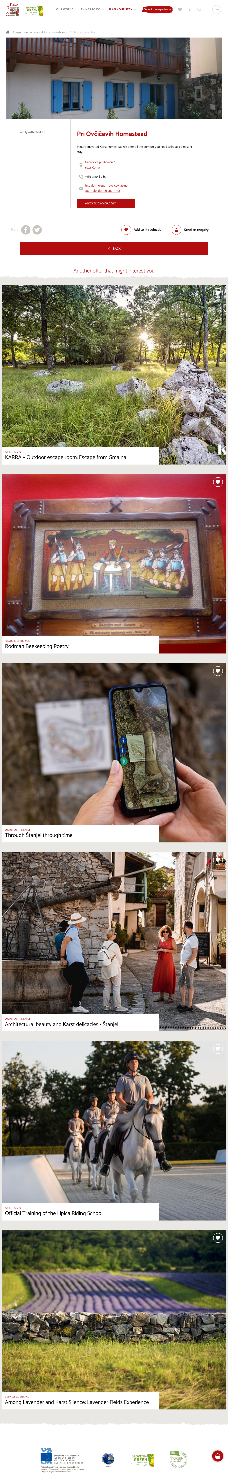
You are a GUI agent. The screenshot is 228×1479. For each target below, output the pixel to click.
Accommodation (39, 32)
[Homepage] (13, 10)
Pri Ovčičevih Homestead (82, 32)
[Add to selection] (142, 230)
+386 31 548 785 (95, 176)
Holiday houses (59, 32)
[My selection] (179, 10)
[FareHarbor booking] (218, 1456)
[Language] (215, 10)
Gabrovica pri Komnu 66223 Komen (100, 165)
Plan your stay (20, 32)
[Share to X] (37, 230)
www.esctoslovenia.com (100, 203)
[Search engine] (198, 10)
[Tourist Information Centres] (189, 10)
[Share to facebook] (26, 230)
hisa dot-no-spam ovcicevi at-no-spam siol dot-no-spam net (107, 188)
